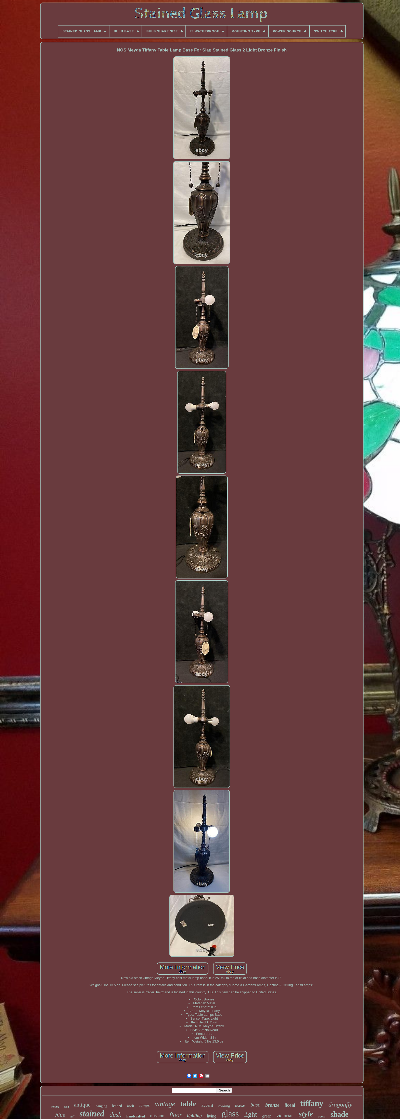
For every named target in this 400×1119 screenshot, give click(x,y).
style (306, 1113)
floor (175, 1114)
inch (130, 1106)
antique (82, 1104)
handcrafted (135, 1116)
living (211, 1116)
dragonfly (340, 1104)
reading (224, 1106)
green (266, 1116)
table (188, 1103)
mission (157, 1115)
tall (72, 1116)
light (250, 1114)
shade (339, 1114)
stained (92, 1113)
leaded (117, 1106)
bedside (240, 1106)
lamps (144, 1105)
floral (290, 1105)
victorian (285, 1115)
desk (115, 1114)
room (321, 1116)
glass (230, 1113)
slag (66, 1106)
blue (60, 1115)
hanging (101, 1106)
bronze (272, 1105)
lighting (194, 1115)
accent (207, 1105)
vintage (165, 1104)
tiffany (311, 1103)
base (255, 1105)
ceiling (55, 1106)
